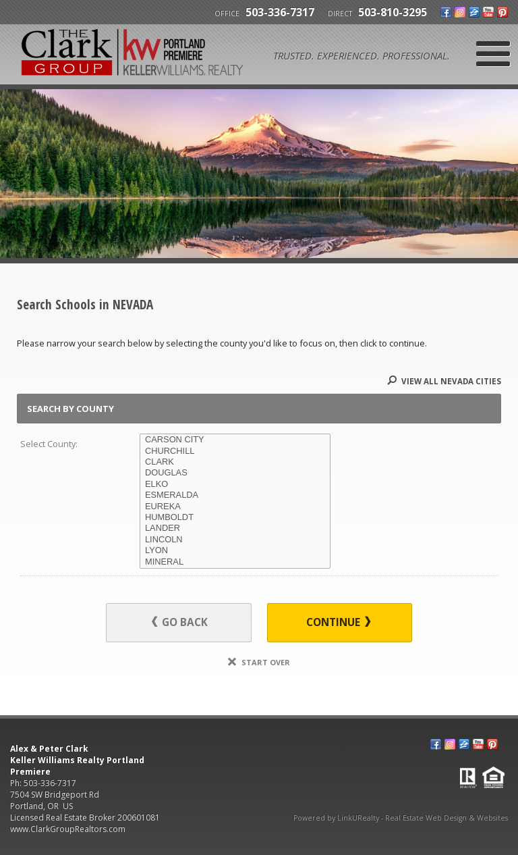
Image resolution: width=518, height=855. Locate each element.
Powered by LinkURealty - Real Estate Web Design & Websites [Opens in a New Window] (400, 818)
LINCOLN (235, 539)
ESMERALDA (235, 495)
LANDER (235, 528)
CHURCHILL (235, 451)
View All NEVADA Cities (444, 381)
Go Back (180, 622)
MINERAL (235, 561)
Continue (338, 622)
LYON (235, 550)
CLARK (235, 462)
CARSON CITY (235, 439)
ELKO (235, 484)
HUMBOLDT (235, 517)
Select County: (49, 444)
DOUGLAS (235, 472)
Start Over (259, 662)
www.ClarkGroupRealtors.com (67, 829)
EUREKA (235, 506)
